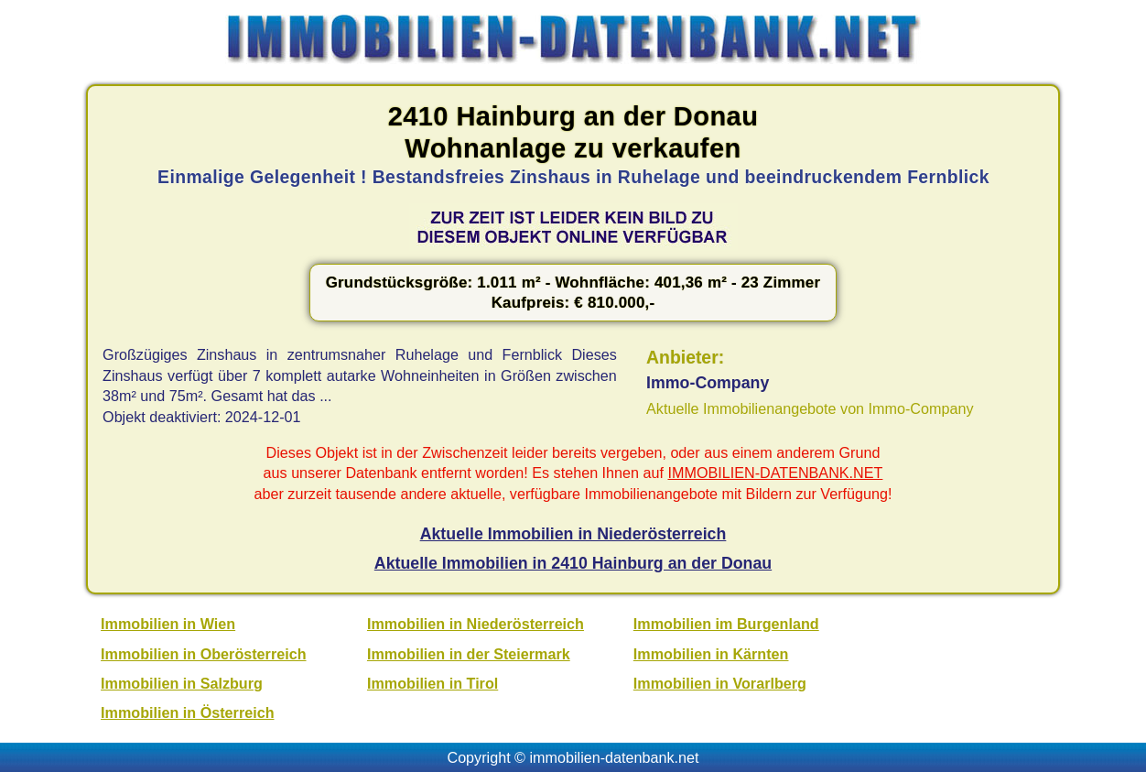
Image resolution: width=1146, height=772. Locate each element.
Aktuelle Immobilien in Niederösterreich (573, 534)
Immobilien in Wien (168, 623)
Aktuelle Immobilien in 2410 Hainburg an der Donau (573, 563)
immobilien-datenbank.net (614, 757)
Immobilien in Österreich (187, 712)
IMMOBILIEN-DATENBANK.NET (775, 472)
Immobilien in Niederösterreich (475, 623)
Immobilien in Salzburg (182, 683)
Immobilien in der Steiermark (468, 654)
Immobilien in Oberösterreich (203, 654)
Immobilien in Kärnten (711, 654)
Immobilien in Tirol (432, 683)
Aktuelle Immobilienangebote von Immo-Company (809, 408)
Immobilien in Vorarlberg (719, 683)
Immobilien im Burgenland (726, 623)
